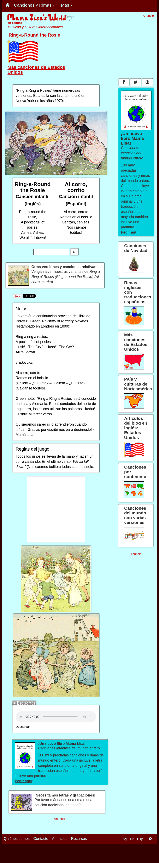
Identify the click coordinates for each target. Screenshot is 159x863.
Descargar (23, 726)
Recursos (79, 839)
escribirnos (56, 429)
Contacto (40, 839)
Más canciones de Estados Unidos (36, 70)
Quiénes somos (17, 839)
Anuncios (59, 839)
